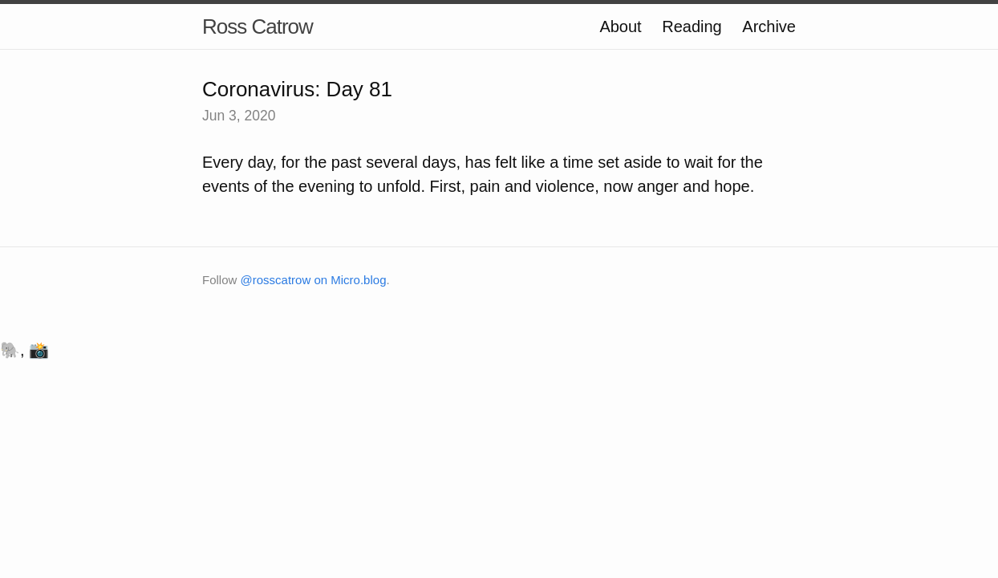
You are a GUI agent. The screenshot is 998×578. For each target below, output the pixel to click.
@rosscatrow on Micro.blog (314, 280)
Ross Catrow (257, 26)
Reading (692, 26)
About (620, 26)
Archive (769, 26)
